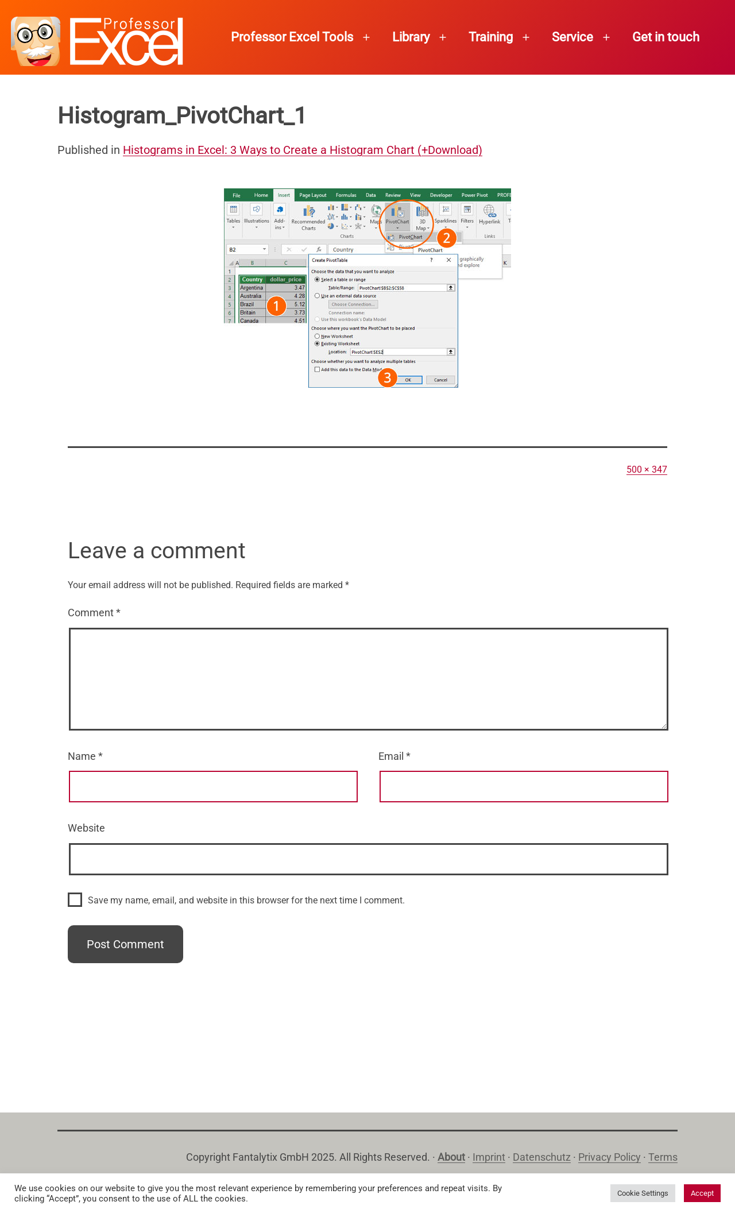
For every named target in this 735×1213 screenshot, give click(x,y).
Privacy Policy (609, 1157)
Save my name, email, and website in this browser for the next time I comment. (246, 900)
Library (411, 37)
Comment (94, 612)
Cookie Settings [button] (642, 1193)
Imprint (489, 1157)
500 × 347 (646, 469)
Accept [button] (702, 1193)
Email (394, 756)
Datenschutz (542, 1157)
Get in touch (665, 37)
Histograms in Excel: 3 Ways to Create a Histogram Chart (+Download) (302, 150)
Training (491, 37)
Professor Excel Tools (292, 37)
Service (572, 37)
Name (85, 756)
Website (86, 828)
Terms (663, 1157)
